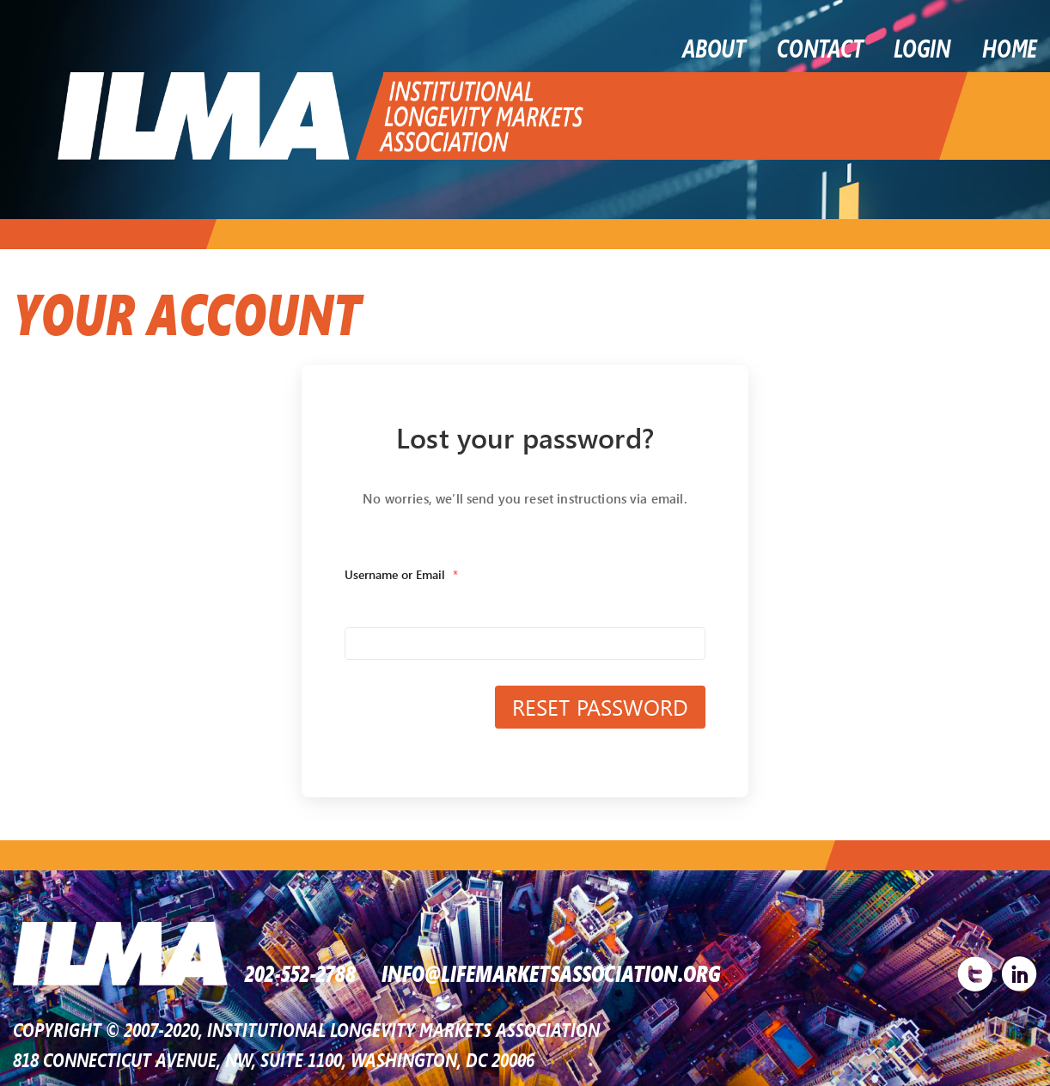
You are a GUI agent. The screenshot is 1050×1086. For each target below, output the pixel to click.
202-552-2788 (300, 971)
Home (1009, 47)
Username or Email (401, 574)
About (714, 47)
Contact (820, 47)
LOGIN (922, 47)
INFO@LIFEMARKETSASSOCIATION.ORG (551, 971)
